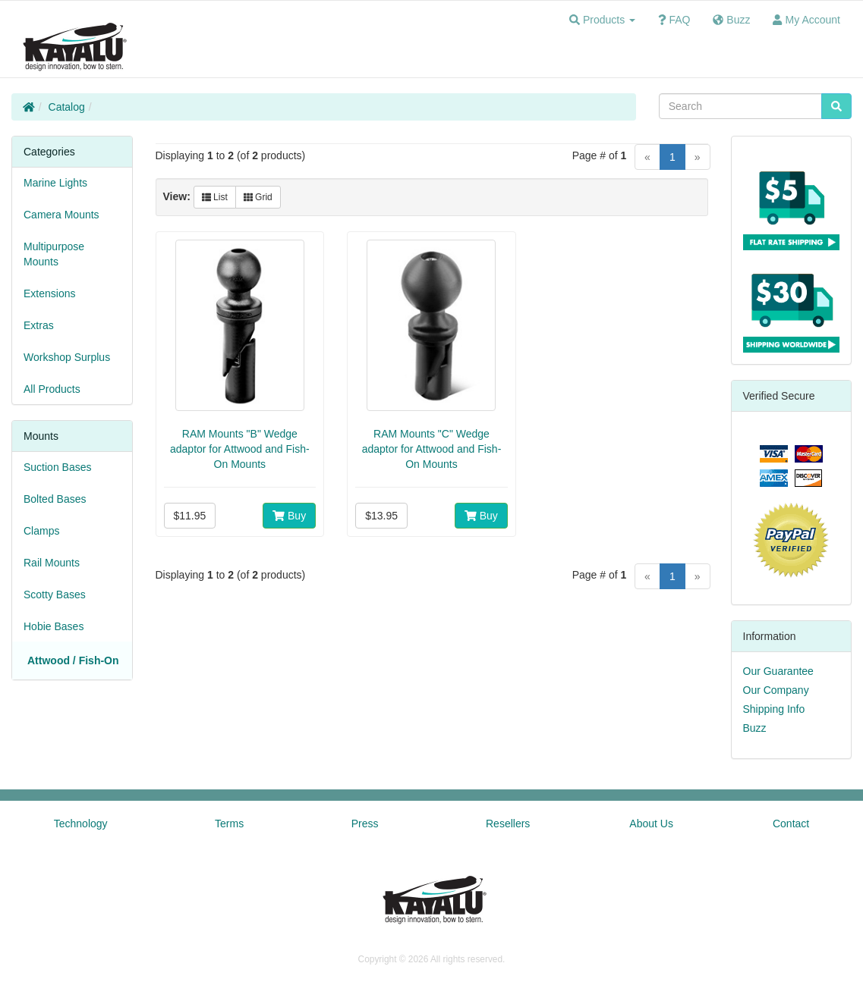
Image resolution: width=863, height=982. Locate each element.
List (215, 197)
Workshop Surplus (67, 357)
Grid (258, 197)
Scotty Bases (55, 594)
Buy (289, 516)
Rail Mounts (52, 563)
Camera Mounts (61, 215)
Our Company (776, 690)
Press (365, 823)
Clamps (41, 531)
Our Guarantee (778, 671)
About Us (651, 823)
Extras (39, 325)
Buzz (755, 728)
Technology (81, 823)
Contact (791, 823)
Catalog (67, 107)
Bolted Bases (55, 499)
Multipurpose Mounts (54, 254)
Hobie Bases (53, 626)
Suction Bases (58, 467)
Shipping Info (774, 709)
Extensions (49, 293)
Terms (229, 823)
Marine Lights (55, 183)
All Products (52, 389)
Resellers (508, 823)
